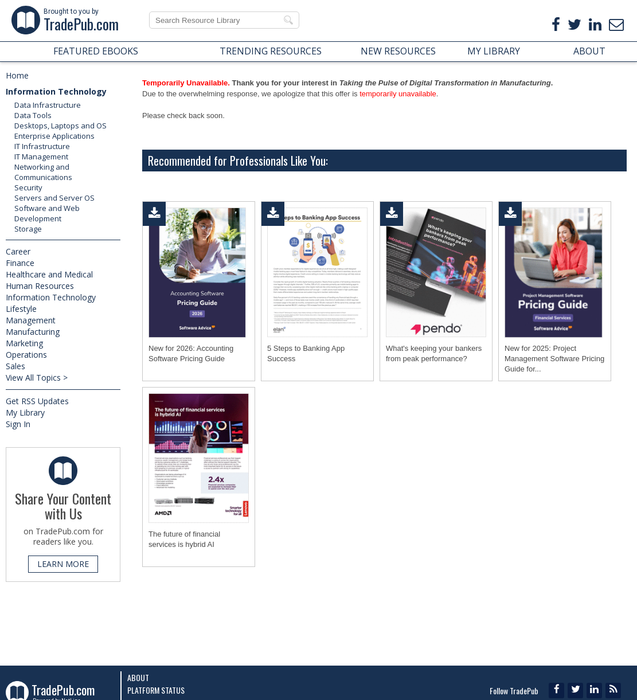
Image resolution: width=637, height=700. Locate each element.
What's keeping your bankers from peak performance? (434, 353)
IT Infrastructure (42, 146)
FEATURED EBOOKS (95, 51)
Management (31, 320)
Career (18, 251)
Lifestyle (21, 308)
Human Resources (40, 285)
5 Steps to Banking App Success (306, 353)
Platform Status (156, 690)
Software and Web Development (47, 213)
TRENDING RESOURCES (271, 51)
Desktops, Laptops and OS (60, 125)
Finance (20, 262)
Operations (26, 354)
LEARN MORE (63, 563)
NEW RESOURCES (398, 51)
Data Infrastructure (47, 105)
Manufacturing (33, 331)
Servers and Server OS (54, 198)
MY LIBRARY (493, 51)
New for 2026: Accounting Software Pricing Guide (190, 353)
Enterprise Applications (54, 136)
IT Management (41, 156)
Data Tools (33, 115)
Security (28, 187)
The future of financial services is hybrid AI (184, 539)
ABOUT (589, 51)
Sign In (18, 424)
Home (17, 75)
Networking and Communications (43, 172)
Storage (28, 229)
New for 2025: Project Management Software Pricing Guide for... (554, 358)
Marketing (24, 343)
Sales (15, 366)
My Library (25, 412)
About (138, 677)
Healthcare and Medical (49, 274)
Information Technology (56, 91)
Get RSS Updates (37, 401)
